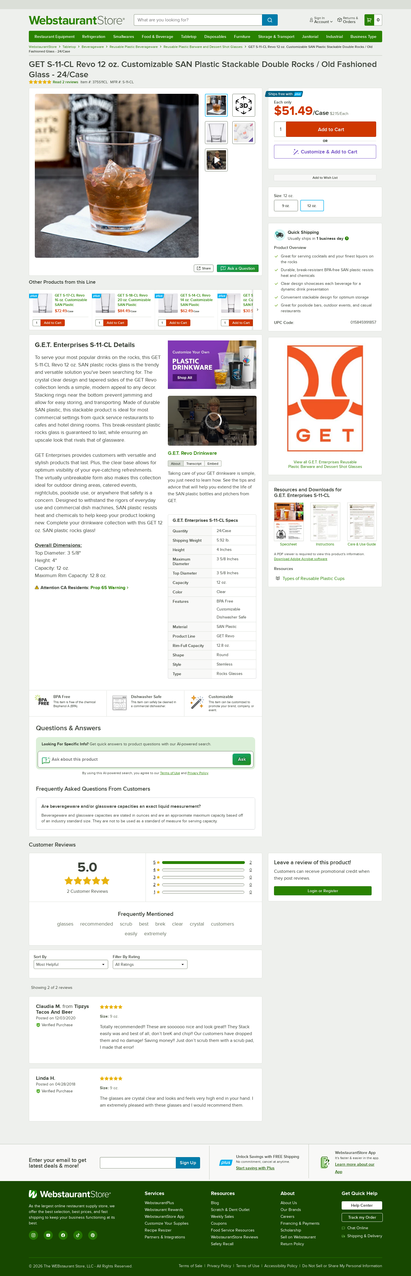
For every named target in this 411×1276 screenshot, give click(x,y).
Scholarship (291, 1230)
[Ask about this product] (145, 759)
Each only (282, 102)
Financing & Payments (300, 1223)
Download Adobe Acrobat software (300, 559)
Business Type (363, 36)
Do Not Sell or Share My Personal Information (342, 1266)
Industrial (334, 36)
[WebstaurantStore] (76, 1194)
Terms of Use (170, 773)
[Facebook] (63, 1235)
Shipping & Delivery (362, 1236)
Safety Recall (222, 1244)
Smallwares (123, 36)
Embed (212, 464)
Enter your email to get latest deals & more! (57, 1163)
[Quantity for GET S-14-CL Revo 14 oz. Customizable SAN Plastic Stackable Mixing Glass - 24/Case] (162, 322)
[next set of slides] (257, 310)
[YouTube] (48, 1235)
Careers (288, 1216)
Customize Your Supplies (167, 1223)
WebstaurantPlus (159, 1203)
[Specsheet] (288, 524)
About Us (289, 1203)
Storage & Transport (276, 36)
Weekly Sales (222, 1216)
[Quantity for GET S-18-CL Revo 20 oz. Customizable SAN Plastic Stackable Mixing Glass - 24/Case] (99, 322)
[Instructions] (325, 524)
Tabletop (188, 36)
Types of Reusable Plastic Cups (329, 578)
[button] (216, 105)
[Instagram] (33, 1235)
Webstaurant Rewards (164, 1210)
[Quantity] (280, 129)
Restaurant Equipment (54, 36)
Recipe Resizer (158, 1230)
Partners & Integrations (165, 1237)
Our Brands (291, 1210)
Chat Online (355, 1228)
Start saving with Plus (255, 1168)
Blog (215, 1203)
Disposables (215, 36)
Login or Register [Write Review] (323, 890)
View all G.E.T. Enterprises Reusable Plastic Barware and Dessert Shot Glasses (325, 464)
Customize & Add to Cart (325, 151)
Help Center (362, 1205)
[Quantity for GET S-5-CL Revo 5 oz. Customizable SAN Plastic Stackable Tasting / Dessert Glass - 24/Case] (225, 322)
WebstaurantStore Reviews (234, 1237)
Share (203, 268)
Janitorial (310, 36)
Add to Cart (52, 323)
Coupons (219, 1223)
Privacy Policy (198, 773)
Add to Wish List (325, 178)
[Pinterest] (92, 1235)
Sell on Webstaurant (298, 1237)
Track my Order (362, 1217)
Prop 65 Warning (107, 587)
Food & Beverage (157, 36)
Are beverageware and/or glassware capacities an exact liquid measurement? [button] (121, 806)
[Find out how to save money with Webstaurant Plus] (34, 296)
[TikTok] (77, 1235)
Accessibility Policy (280, 1266)
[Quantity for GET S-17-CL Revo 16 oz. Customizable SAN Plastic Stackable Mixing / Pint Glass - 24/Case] (37, 322)
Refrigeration (93, 36)
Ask (242, 759)
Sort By (40, 957)
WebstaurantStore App (164, 1216)
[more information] (346, 238)
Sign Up (188, 1162)
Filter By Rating (126, 957)
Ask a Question (238, 268)
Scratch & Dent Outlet (230, 1210)
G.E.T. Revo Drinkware (192, 453)
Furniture (242, 36)
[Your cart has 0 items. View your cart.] (373, 20)
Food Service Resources (233, 1230)
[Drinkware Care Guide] (361, 524)
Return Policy (292, 1244)
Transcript (194, 464)
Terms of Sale (190, 1266)
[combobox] (198, 20)
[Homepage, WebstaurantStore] (77, 20)
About (175, 464)
